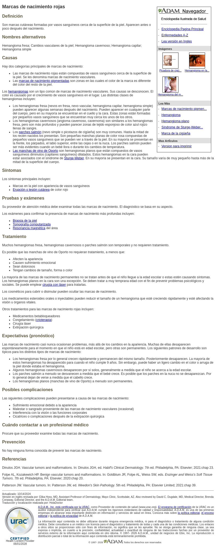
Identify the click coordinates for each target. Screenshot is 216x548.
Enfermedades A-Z (174, 35)
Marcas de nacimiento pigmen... (184, 109)
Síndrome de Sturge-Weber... (182, 127)
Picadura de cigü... (171, 69)
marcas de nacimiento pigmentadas (44, 81)
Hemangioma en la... (197, 69)
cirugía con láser (54, 285)
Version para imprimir (176, 146)
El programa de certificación (174, 507)
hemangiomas (18, 91)
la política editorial (189, 512)
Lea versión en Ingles (176, 41)
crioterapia (43, 320)
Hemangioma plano (175, 121)
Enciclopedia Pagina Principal (182, 29)
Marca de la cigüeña (175, 133)
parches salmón (30, 132)
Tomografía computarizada (32, 224)
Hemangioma (170, 115)
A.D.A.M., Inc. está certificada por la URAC (63, 507)
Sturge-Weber (74, 158)
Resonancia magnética (29, 228)
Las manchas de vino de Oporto (35, 151)
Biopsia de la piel (25, 221)
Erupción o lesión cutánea (31, 190)
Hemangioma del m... (170, 93)
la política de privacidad (64, 515)
